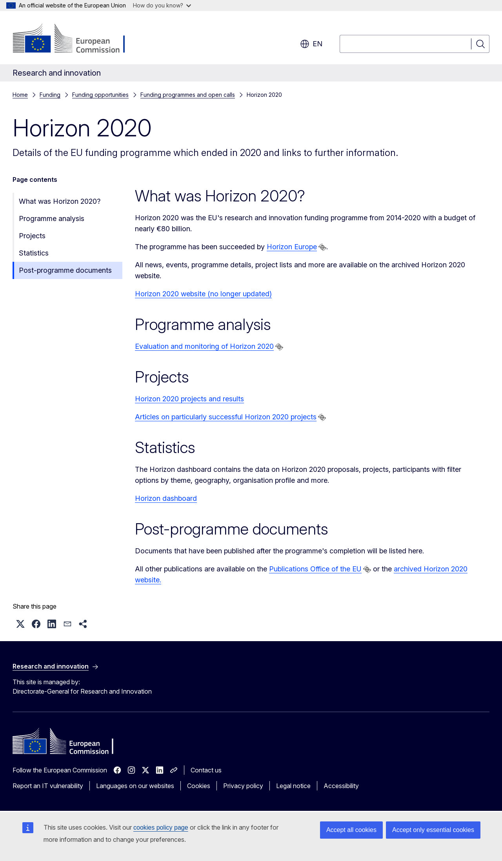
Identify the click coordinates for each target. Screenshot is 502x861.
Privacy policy (243, 786)
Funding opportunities (100, 94)
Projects (32, 236)
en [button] (311, 44)
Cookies (198, 786)
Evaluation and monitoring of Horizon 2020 (204, 346)
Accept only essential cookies (433, 830)
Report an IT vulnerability (48, 786)
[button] (20, 624)
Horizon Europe (292, 247)
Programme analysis (51, 218)
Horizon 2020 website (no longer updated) (203, 294)
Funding (50, 94)
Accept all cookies (351, 830)
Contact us (206, 770)
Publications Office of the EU (315, 569)
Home (20, 94)
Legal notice (293, 786)
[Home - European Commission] (76, 39)
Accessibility (341, 786)
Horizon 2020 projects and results (189, 399)
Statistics (34, 253)
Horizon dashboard (166, 498)
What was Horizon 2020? (59, 201)
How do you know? (162, 5)
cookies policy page (160, 827)
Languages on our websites (135, 786)
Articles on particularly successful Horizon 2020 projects (225, 417)
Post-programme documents (65, 270)
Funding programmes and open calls (187, 94)
